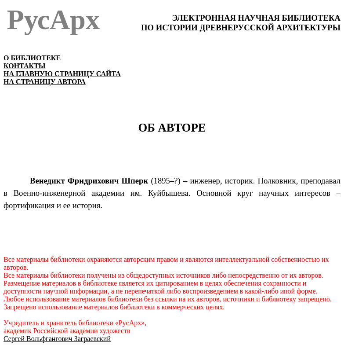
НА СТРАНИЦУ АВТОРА (45, 81)
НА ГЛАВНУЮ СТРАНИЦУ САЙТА (62, 73)
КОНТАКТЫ (25, 66)
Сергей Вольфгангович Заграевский (57, 338)
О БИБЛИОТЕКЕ (32, 58)
